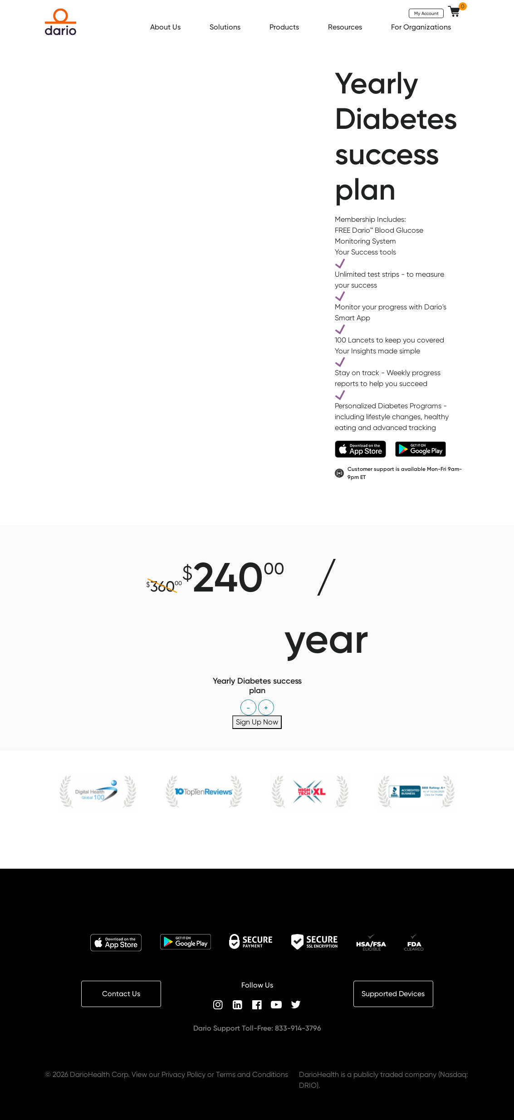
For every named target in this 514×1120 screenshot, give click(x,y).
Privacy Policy (184, 1074)
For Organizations (422, 27)
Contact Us (121, 993)
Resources (346, 27)
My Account (426, 13)
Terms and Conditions (252, 1074)
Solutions (226, 27)
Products (285, 27)
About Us (166, 27)
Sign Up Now (257, 722)
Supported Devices (393, 993)
